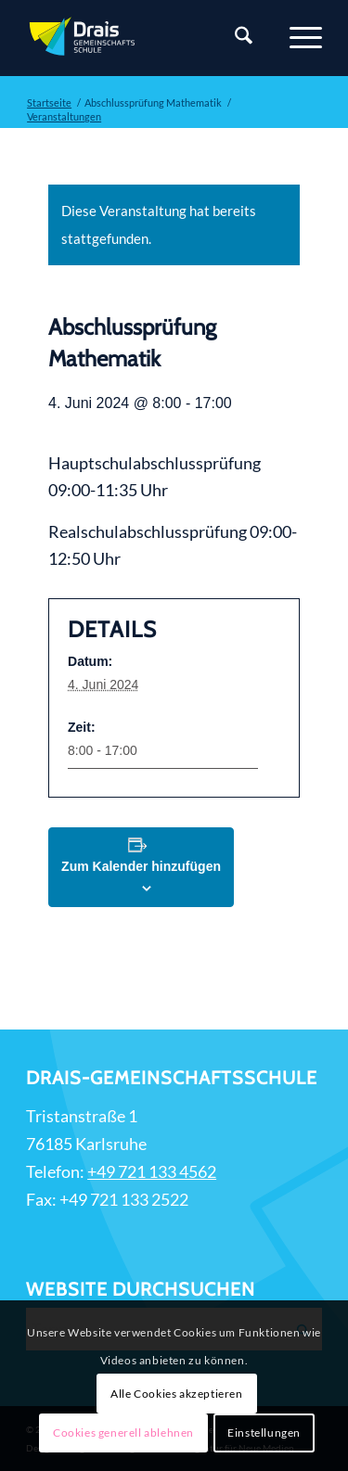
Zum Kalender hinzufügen (141, 866)
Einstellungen (264, 1432)
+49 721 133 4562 (151, 1171)
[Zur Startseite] (144, 38)
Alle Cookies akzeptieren (176, 1394)
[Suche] (234, 38)
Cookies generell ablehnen (123, 1432)
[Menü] (296, 38)
